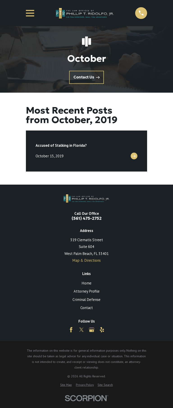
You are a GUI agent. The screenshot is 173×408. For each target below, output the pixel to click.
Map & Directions (86, 260)
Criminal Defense (86, 299)
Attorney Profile (87, 291)
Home (86, 283)
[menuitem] (66, 385)
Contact (86, 307)
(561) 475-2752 (87, 218)
